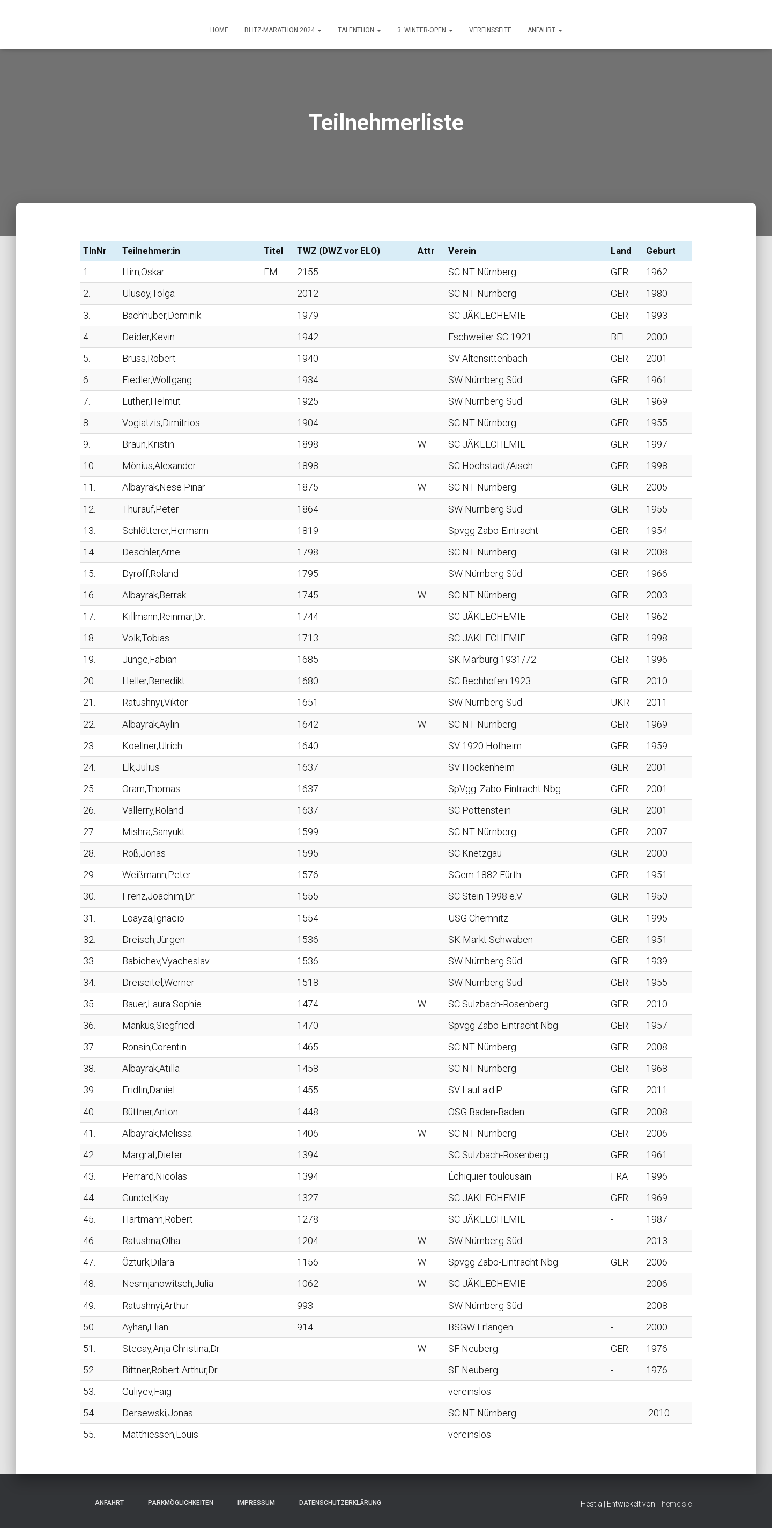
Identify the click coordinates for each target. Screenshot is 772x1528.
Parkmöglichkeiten (177, 1503)
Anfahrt (106, 1503)
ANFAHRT (545, 30)
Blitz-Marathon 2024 (283, 30)
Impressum (253, 1503)
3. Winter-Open (425, 30)
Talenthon (359, 30)
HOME (219, 30)
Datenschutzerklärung (337, 1503)
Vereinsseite (490, 30)
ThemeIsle (674, 1504)
